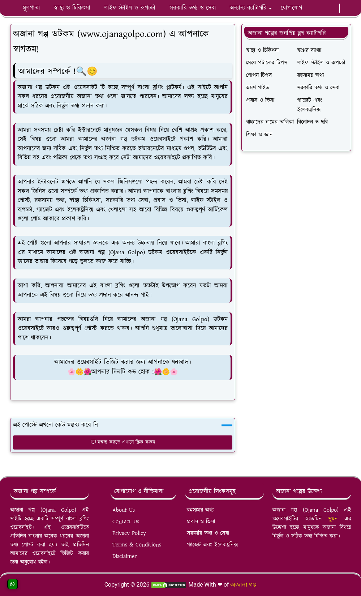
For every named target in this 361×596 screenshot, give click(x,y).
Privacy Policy (129, 533)
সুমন (336, 519)
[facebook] (312, 8)
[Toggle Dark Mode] (344, 8)
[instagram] (329, 8)
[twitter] (335, 8)
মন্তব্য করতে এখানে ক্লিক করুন (122, 442)
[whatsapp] (318, 8)
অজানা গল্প (243, 584)
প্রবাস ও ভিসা (201, 522)
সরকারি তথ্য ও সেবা (208, 533)
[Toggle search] (350, 8)
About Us (123, 510)
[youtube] (323, 8)
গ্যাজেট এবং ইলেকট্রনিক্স (212, 545)
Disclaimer (124, 556)
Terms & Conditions (136, 545)
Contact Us (125, 522)
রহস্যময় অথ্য (200, 510)
